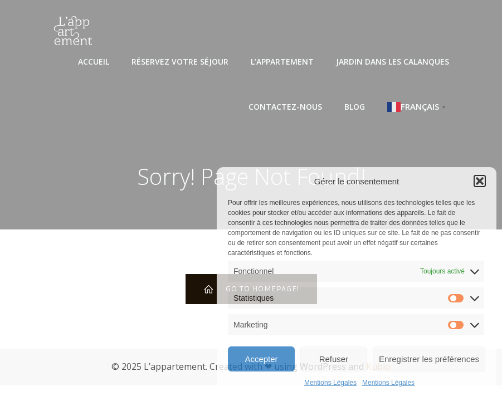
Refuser (334, 359)
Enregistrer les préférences (429, 359)
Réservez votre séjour (179, 61)
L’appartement (282, 61)
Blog (354, 106)
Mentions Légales (330, 383)
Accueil (93, 61)
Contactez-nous (285, 106)
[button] (479, 181)
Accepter (261, 359)
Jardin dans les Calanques (392, 61)
